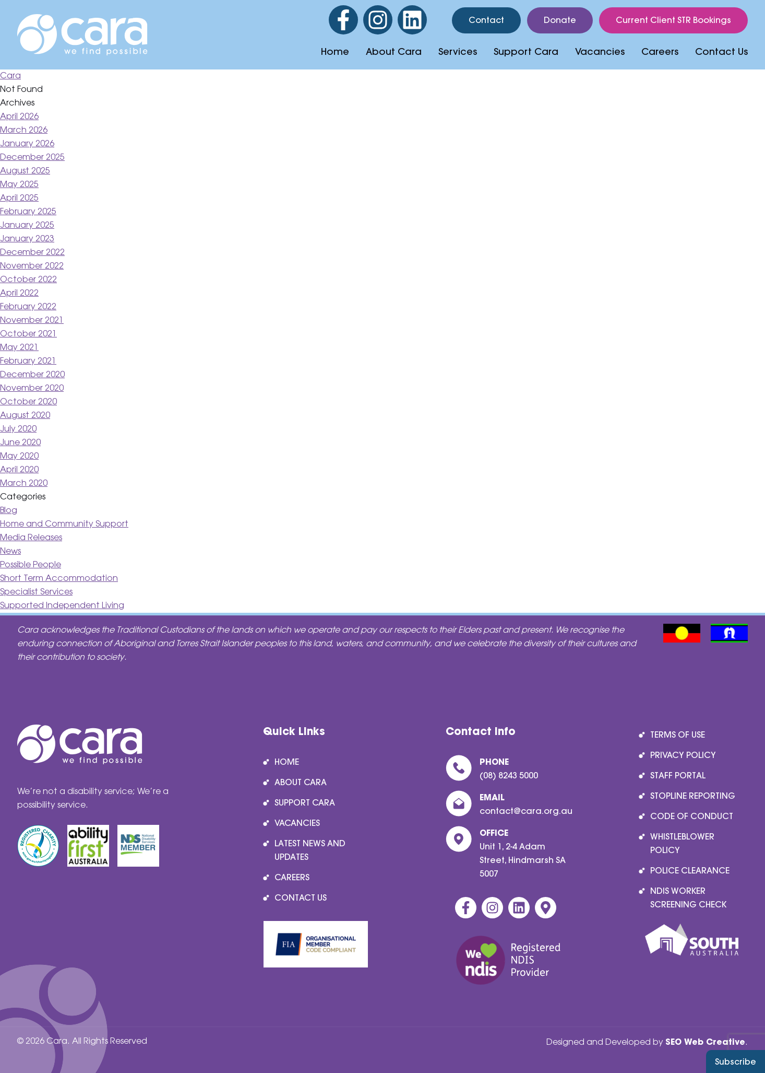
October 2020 (28, 402)
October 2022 (28, 280)
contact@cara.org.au (526, 811)
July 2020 (18, 429)
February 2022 (28, 307)
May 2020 (19, 456)
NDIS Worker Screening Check (688, 897)
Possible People (30, 565)
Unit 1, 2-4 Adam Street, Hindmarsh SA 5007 (523, 860)
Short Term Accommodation (59, 578)
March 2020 (23, 483)
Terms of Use (677, 734)
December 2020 (32, 375)
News (10, 551)
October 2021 (28, 334)
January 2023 (27, 239)
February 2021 (28, 361)
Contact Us (721, 51)
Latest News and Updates (309, 850)
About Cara (394, 51)
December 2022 (32, 252)
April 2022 (19, 293)
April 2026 (19, 117)
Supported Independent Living (62, 606)
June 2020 (20, 443)
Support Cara (526, 51)
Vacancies (600, 51)
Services (457, 51)
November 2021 (32, 320)
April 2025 (19, 198)
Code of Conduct (691, 816)
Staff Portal (678, 775)
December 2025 (32, 157)
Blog (8, 511)
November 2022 (32, 266)
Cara (10, 76)
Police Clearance (690, 870)
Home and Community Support (64, 524)
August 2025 (25, 171)
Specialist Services (36, 592)
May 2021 (19, 348)
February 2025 (28, 212)
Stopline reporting (692, 795)
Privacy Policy (683, 755)
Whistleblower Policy (682, 843)
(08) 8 (491, 775)
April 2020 (19, 470)
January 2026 (27, 144)
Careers (659, 51)
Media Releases (31, 538)
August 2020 (25, 415)
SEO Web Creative (705, 1041)
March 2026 (23, 130)
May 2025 (19, 185)
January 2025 (27, 225)
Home (335, 51)
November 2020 (32, 388)
